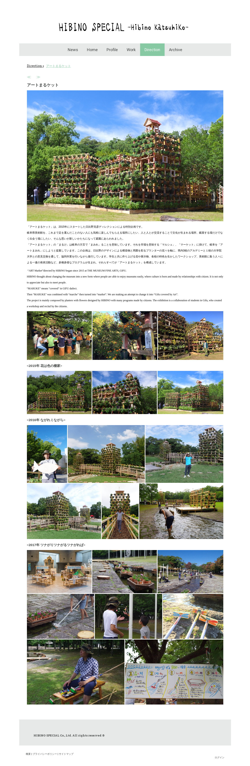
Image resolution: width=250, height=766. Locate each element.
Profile (112, 49)
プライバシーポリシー (45, 753)
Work (131, 49)
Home (92, 49)
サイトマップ (66, 753)
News (73, 49)
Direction (152, 49)
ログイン (219, 757)
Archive (175, 49)
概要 (28, 753)
